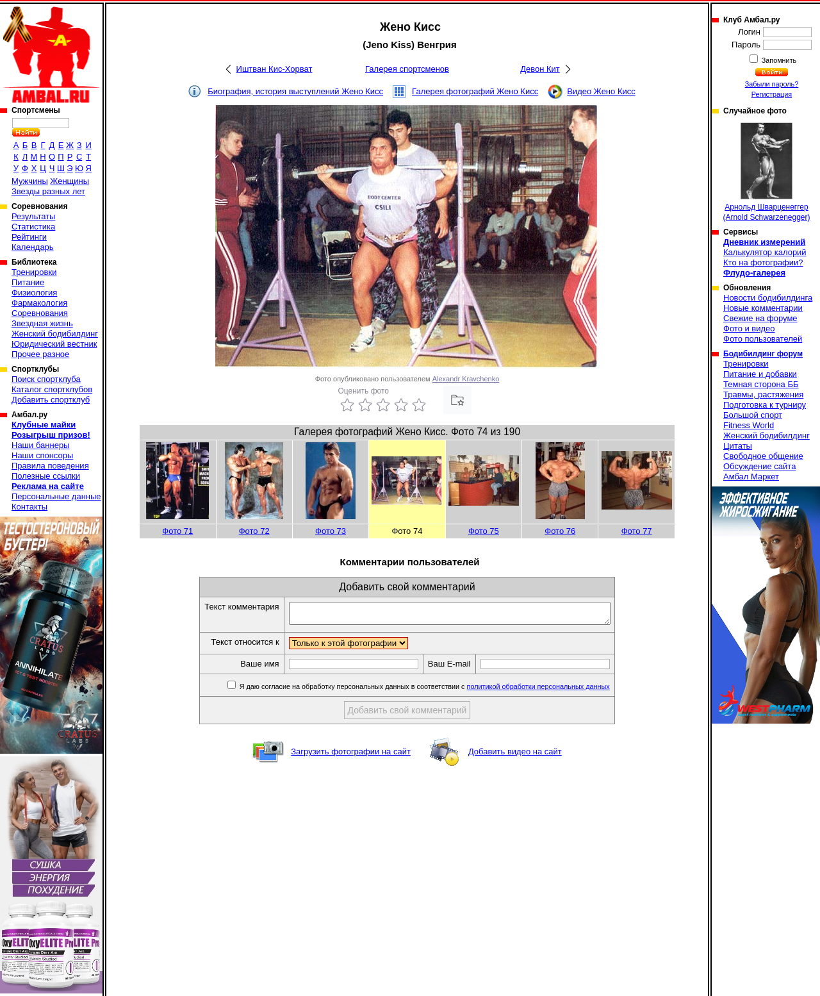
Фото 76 (560, 531)
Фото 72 (254, 531)
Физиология (34, 292)
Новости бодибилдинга (767, 298)
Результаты (33, 216)
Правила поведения (50, 465)
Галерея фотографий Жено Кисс (475, 91)
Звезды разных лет (48, 191)
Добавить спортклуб (51, 399)
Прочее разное (40, 354)
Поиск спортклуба (46, 379)
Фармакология (39, 303)
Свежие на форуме (760, 318)
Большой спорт (752, 415)
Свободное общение (763, 456)
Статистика (33, 226)
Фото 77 (636, 531)
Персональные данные (56, 496)
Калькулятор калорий (765, 252)
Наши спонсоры (42, 455)
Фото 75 (483, 531)
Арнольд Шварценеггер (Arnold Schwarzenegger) (766, 172)
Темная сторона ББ (761, 384)
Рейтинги (29, 237)
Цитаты (737, 446)
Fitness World (748, 425)
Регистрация (771, 94)
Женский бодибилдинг (55, 333)
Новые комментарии (763, 308)
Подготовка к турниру (764, 405)
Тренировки (34, 272)
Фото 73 (330, 531)
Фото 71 (177, 531)
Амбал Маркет (751, 476)
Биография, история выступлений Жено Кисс (295, 91)
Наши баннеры (40, 445)
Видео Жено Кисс (601, 91)
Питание (28, 282)
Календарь (33, 247)
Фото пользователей (762, 339)
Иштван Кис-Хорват (274, 69)
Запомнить (778, 60)
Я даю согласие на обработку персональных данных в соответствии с (443, 690)
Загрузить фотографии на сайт (351, 755)
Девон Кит (540, 69)
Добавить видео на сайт (515, 755)
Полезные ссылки (46, 476)
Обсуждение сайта (759, 466)
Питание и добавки (760, 374)
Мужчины (30, 181)
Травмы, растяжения (763, 394)
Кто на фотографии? (763, 262)
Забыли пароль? (772, 84)
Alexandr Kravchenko (466, 379)
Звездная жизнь (42, 323)
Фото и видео (749, 328)
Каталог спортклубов (52, 389)
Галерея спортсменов (407, 69)
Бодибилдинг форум (763, 353)
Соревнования (40, 313)
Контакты (29, 506)
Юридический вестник (54, 344)
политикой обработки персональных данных (557, 690)
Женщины (69, 181)
